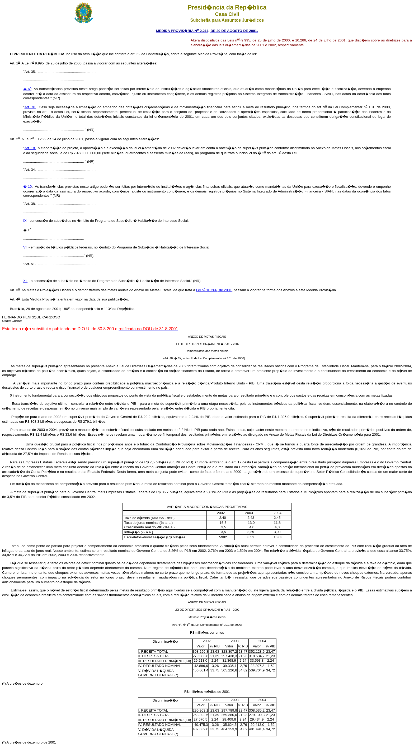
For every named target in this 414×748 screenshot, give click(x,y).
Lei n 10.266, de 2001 (214, 290)
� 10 (27, 187)
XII (25, 281)
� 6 (27, 89)
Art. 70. (30, 107)
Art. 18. (30, 148)
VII (25, 247)
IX (25, 221)
